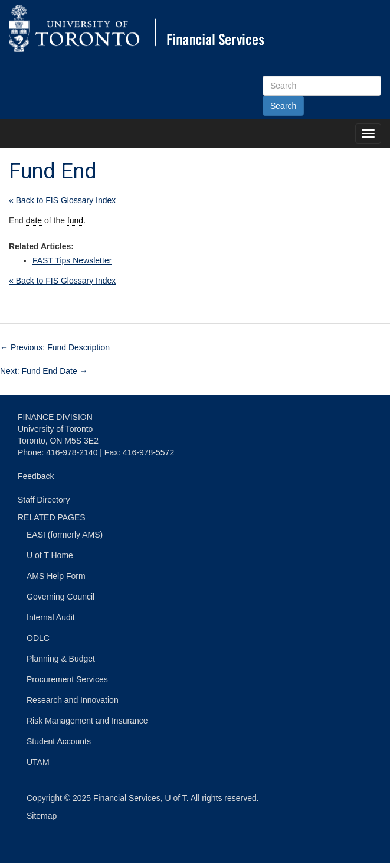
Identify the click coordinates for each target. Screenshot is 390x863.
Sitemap (42, 815)
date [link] (34, 220)
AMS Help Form (56, 576)
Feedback (36, 476)
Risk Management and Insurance (87, 720)
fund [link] (75, 220)
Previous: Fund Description (55, 347)
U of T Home (50, 555)
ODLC (38, 638)
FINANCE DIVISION (55, 417)
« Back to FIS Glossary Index (62, 200)
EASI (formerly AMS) (65, 534)
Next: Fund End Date (44, 371)
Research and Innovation (73, 700)
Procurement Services (67, 679)
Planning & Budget (61, 658)
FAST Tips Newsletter (72, 260)
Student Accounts (59, 741)
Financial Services (126, 798)
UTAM (38, 762)
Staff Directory (44, 499)
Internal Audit (51, 617)
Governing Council (60, 596)
